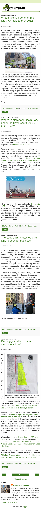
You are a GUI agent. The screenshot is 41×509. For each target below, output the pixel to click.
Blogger (24, 507)
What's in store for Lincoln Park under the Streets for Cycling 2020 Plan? (19, 122)
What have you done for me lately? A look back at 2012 (17, 19)
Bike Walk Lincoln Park (22, 485)
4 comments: (32, 463)
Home (20, 475)
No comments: (33, 108)
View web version (20, 479)
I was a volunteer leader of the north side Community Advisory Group (20, 160)
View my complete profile (9, 502)
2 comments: (32, 226)
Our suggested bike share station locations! (16, 343)
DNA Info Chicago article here (12, 455)
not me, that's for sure (21, 145)
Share (5, 112)
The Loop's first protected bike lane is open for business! (19, 239)
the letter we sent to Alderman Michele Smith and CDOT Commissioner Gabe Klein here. (20, 444)
